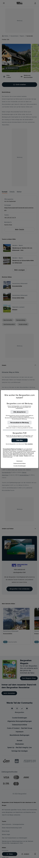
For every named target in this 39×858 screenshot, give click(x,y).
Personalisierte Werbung (19, 422)
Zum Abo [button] (19, 440)
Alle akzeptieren (19, 412)
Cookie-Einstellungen (19, 466)
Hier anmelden (29, 444)
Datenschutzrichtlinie (20, 463)
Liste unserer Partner (22, 455)
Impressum (19, 461)
